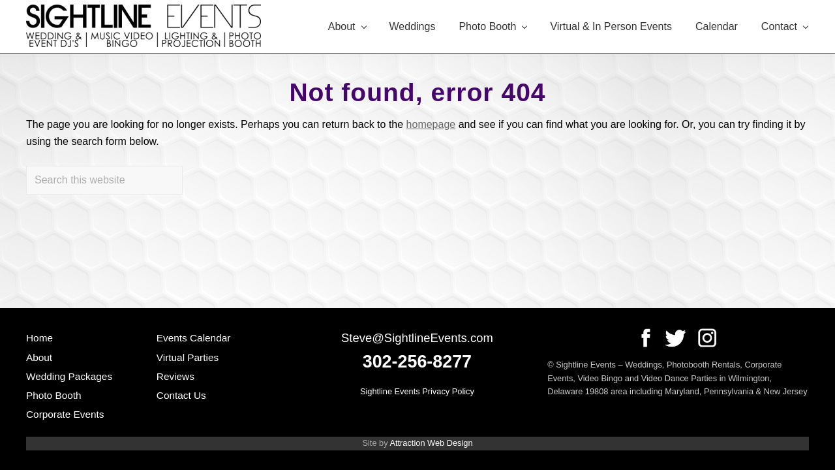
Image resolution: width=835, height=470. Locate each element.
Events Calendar (194, 337)
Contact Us (181, 395)
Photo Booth (54, 395)
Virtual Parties (188, 357)
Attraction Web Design (430, 443)
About (39, 357)
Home (39, 337)
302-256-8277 (417, 361)
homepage (431, 124)
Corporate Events (65, 414)
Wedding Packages (69, 376)
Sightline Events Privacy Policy (417, 391)
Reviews (175, 376)
